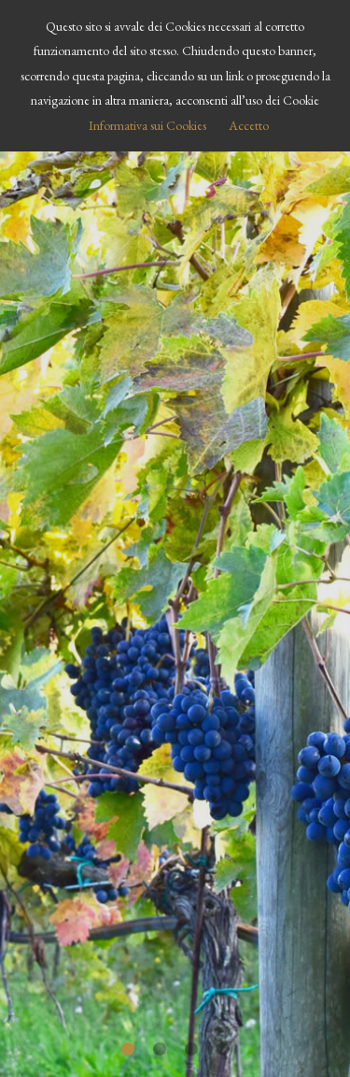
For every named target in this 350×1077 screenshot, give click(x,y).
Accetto (249, 125)
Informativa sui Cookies (147, 125)
